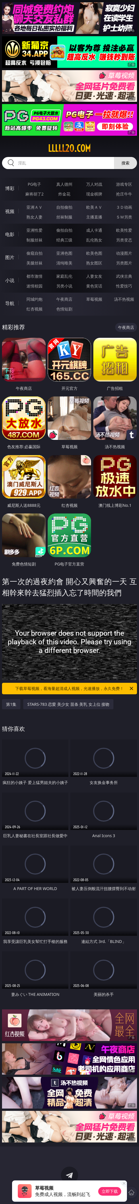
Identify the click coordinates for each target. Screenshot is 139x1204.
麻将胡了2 (34, 194)
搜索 (125, 163)
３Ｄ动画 (124, 207)
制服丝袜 (34, 240)
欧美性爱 (124, 230)
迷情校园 (34, 286)
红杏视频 (34, 309)
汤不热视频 (124, 299)
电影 (9, 234)
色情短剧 (64, 309)
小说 (9, 280)
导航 (9, 303)
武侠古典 (124, 276)
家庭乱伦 (64, 276)
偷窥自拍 (34, 253)
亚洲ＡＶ (34, 207)
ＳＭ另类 (124, 217)
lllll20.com (69, 148)
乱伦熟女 (94, 240)
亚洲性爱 (34, 230)
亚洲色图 (64, 253)
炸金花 (64, 194)
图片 (9, 257)
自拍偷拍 (64, 207)
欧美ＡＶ (94, 207)
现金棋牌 (94, 194)
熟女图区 (94, 263)
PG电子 (34, 184)
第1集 (11, 704)
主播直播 (94, 217)
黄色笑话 (94, 286)
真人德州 (64, 184)
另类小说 (64, 286)
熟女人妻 (34, 217)
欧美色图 (94, 253)
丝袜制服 (64, 217)
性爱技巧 (124, 286)
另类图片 (124, 263)
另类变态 (124, 240)
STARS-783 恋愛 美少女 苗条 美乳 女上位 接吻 (68, 704)
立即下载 (110, 1191)
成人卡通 (94, 230)
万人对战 (94, 184)
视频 (9, 211)
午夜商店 (64, 299)
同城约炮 (34, 299)
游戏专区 (124, 184)
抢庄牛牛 (124, 194)
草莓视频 (94, 299)
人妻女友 (94, 276)
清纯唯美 (64, 263)
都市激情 (34, 276)
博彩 (9, 188)
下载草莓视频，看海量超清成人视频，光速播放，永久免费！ (74, 688)
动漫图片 (124, 253)
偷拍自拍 (64, 230)
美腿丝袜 (34, 263)
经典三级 (64, 240)
